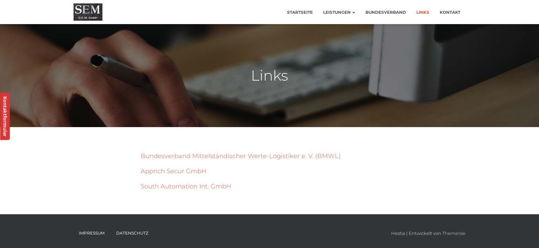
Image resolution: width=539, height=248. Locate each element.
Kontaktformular (5, 116)
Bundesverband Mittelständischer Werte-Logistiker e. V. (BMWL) (241, 156)
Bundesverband (385, 12)
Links (422, 12)
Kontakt (450, 12)
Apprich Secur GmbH (174, 171)
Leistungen (339, 12)
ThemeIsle (453, 233)
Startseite (300, 12)
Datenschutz (132, 233)
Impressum (91, 233)
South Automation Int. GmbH (186, 186)
